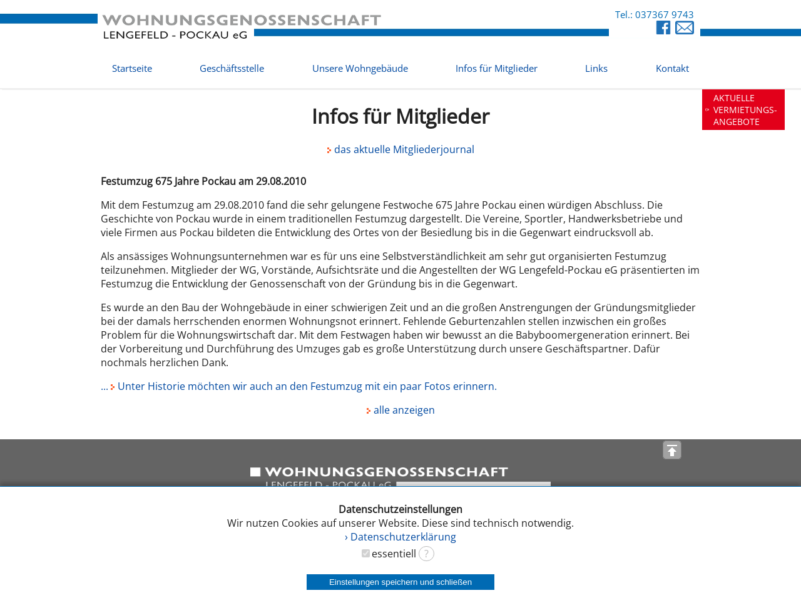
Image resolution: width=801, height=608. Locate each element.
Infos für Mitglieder (497, 68)
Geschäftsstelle (232, 68)
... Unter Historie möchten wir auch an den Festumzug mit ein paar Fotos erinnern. (299, 386)
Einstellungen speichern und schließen (400, 582)
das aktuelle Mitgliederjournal (400, 149)
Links (596, 68)
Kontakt (672, 68)
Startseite (132, 68)
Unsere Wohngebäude (360, 68)
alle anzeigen (401, 410)
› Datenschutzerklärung (400, 537)
